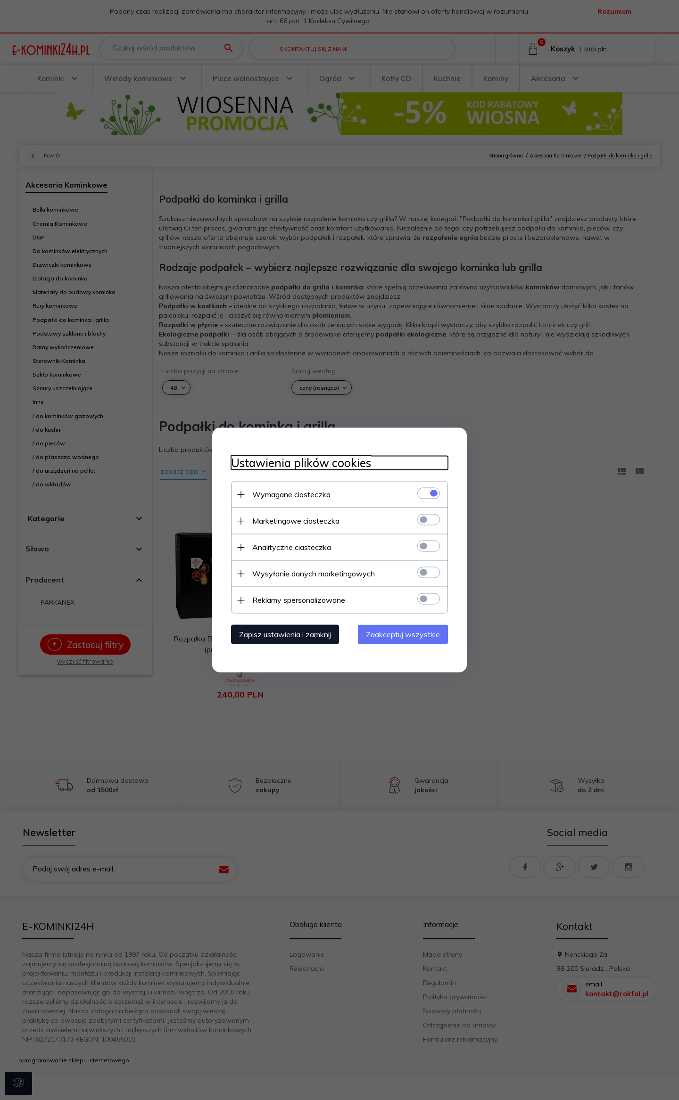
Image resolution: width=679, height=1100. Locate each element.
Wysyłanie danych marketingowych (313, 573)
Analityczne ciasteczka (291, 547)
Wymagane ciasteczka (291, 494)
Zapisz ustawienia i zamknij (285, 634)
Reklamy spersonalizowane (298, 600)
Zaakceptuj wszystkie (403, 634)
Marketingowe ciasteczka (296, 520)
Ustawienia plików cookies (301, 463)
